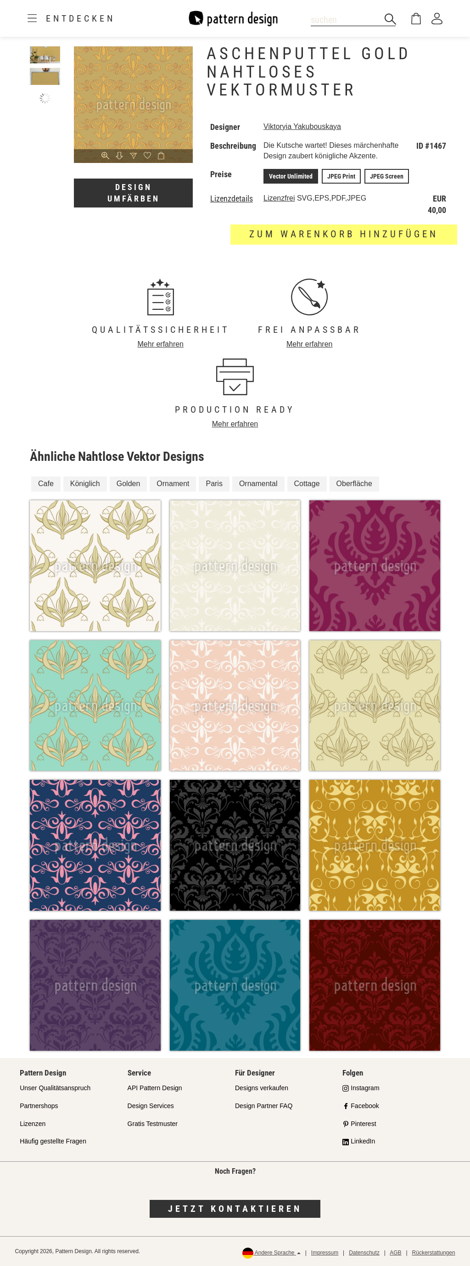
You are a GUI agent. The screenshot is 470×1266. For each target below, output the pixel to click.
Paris (214, 483)
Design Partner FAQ (263, 1105)
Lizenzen (32, 1123)
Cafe (46, 483)
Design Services (151, 1105)
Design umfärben (133, 193)
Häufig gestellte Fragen (53, 1141)
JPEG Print (341, 176)
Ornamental (258, 483)
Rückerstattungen (433, 1252)
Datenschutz (364, 1252)
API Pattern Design (155, 1088)
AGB (395, 1252)
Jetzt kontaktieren (235, 1208)
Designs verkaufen (261, 1088)
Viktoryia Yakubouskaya (302, 126)
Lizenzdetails (231, 198)
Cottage (307, 483)
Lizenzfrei (279, 198)
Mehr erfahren (161, 344)
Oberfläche (354, 483)
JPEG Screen (386, 176)
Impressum (324, 1252)
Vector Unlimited (291, 176)
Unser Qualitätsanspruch (55, 1088)
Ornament (173, 483)
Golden (128, 483)
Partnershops (39, 1105)
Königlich (85, 483)
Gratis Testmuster (153, 1123)
